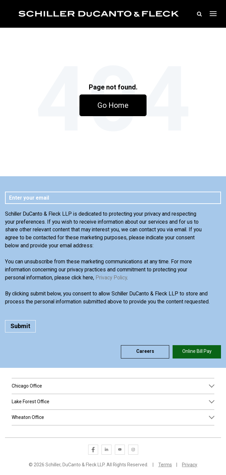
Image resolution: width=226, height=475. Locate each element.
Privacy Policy (111, 277)
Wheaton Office (28, 417)
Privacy (189, 464)
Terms (165, 464)
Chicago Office (27, 386)
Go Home (113, 105)
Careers (145, 351)
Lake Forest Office (30, 401)
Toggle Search (199, 13)
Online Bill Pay (197, 351)
